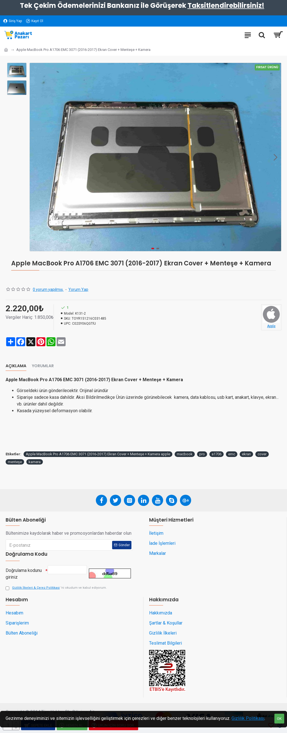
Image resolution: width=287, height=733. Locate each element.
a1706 (216, 454)
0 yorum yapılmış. (48, 289)
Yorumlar (43, 366)
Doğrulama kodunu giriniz (24, 572)
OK (279, 718)
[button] (275, 157)
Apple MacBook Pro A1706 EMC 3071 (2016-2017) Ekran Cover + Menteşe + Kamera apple (98, 454)
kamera (35, 462)
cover (262, 454)
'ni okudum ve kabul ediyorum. (56, 588)
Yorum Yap (78, 289)
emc (231, 454)
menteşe (15, 462)
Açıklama (16, 366)
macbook (185, 454)
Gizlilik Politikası (248, 718)
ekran (246, 454)
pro (202, 454)
